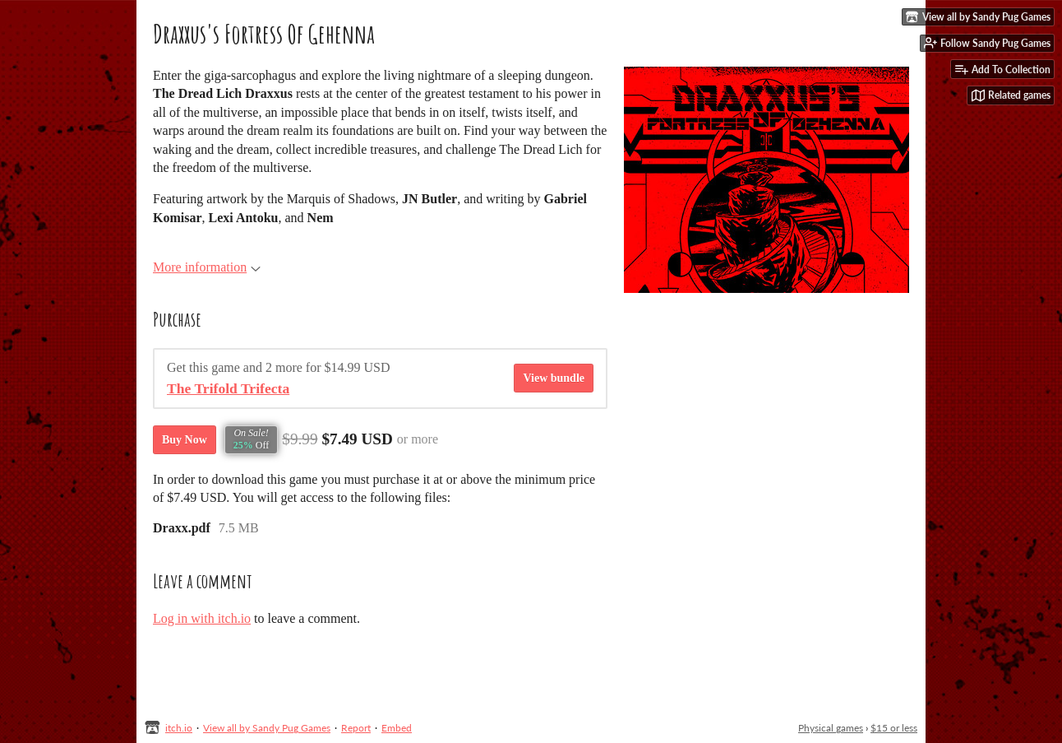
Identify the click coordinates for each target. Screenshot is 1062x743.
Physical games (830, 728)
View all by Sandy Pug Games (266, 728)
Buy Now (184, 440)
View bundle (553, 378)
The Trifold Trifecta (228, 388)
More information (207, 267)
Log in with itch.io (202, 618)
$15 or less (893, 728)
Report (356, 728)
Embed (396, 728)
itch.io (178, 728)
